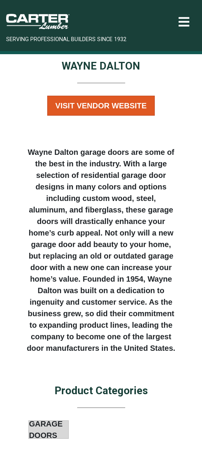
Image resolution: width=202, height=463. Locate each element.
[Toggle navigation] (184, 22)
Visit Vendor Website (101, 105)
